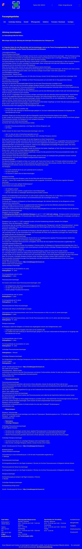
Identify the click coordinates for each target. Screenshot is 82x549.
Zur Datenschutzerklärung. (45, 547)
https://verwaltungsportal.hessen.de (33, 262)
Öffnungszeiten (35, 22)
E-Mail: (3, 534)
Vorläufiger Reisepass (12, 423)
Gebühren (46, 22)
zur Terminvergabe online (25, 536)
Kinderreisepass (10, 409)
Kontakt (26, 22)
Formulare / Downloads (58, 22)
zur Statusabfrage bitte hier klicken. (12, 35)
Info (4, 22)
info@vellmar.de (6, 536)
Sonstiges (71, 22)
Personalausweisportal (12, 379)
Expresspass (9, 421)
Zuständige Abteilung (14, 22)
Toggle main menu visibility (79, 4)
